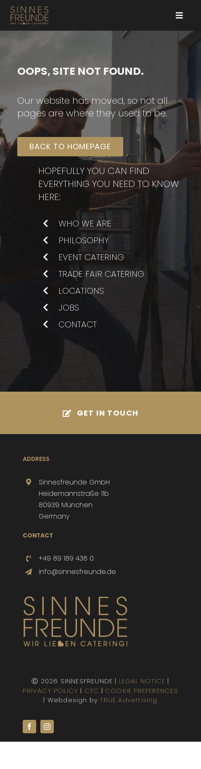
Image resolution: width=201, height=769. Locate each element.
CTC (92, 690)
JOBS (68, 307)
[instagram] (47, 726)
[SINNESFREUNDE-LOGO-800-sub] (29, 9)
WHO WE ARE (84, 223)
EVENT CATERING (91, 257)
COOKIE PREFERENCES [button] (141, 690)
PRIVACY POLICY (50, 690)
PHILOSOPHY (83, 240)
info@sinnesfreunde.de (77, 572)
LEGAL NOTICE (142, 681)
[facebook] (29, 726)
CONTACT (77, 324)
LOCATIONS (81, 291)
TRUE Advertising (128, 699)
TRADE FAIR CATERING (101, 274)
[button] (15, 754)
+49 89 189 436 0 (66, 558)
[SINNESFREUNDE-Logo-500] (75, 599)
